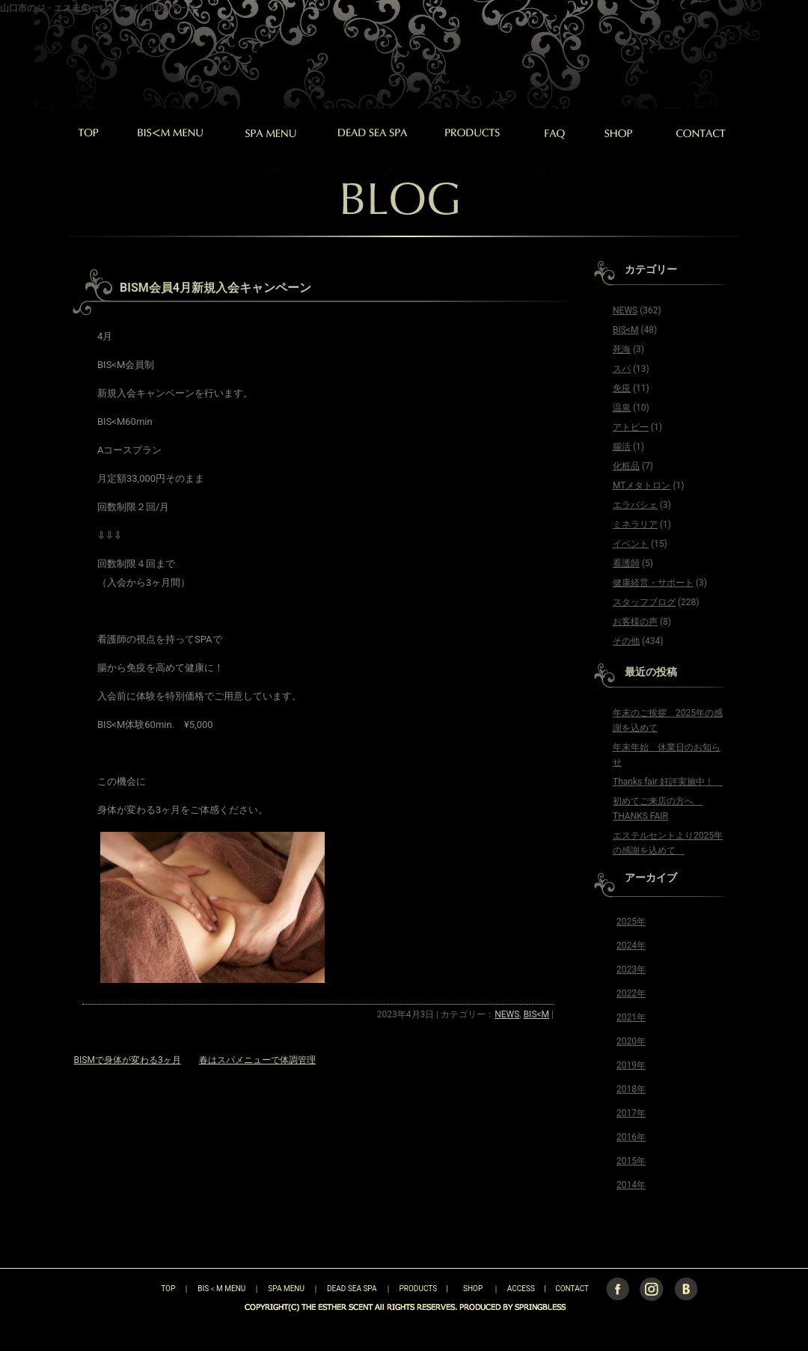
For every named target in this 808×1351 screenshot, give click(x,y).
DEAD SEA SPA (352, 1288)
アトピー (631, 427)
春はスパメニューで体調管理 (257, 1060)
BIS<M (536, 1014)
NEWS (507, 1014)
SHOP (473, 1288)
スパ (622, 369)
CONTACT (572, 1288)
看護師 (626, 563)
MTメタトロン (641, 485)
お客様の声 (635, 621)
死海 (622, 349)
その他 (626, 641)
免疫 (622, 388)
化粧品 (626, 466)
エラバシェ (635, 505)
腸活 (622, 446)
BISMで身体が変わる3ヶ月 (127, 1060)
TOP (141, 1288)
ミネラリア (635, 524)
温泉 (622, 407)
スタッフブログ (644, 602)
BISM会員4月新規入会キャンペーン (215, 288)
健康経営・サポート (653, 583)
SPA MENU (286, 1288)
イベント (631, 544)
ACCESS (521, 1288)
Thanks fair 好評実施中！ (668, 781)
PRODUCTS (419, 1288)
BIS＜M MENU (221, 1288)
